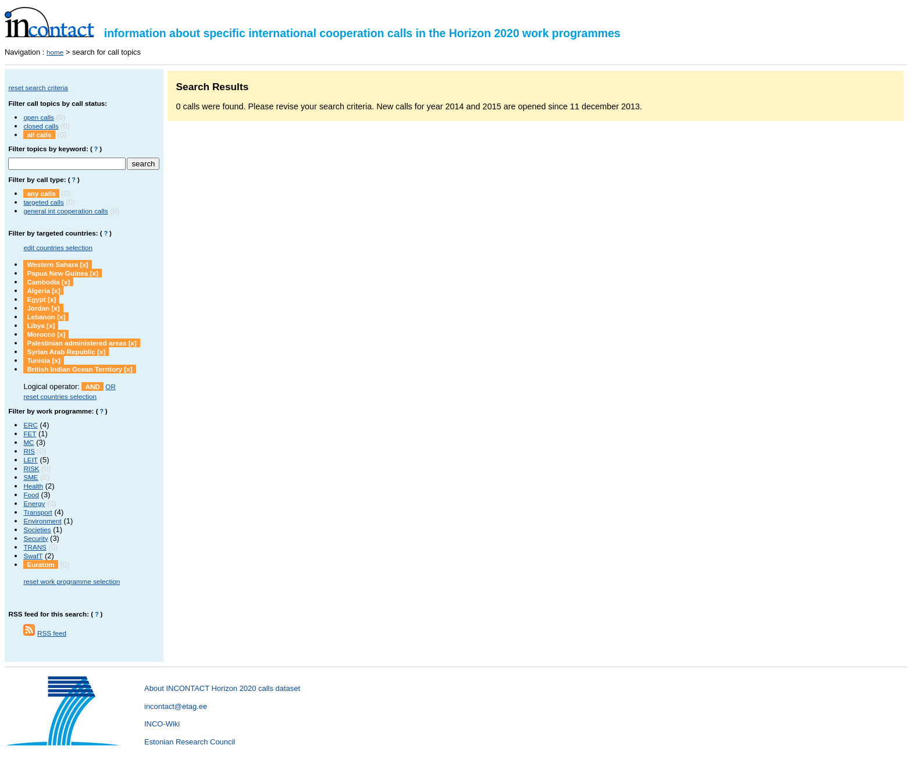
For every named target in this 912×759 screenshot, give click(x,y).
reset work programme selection (71, 581)
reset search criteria (37, 87)
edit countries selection (57, 247)
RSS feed (51, 633)
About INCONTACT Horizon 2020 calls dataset (222, 688)
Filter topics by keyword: (48, 148)
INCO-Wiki (162, 723)
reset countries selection (60, 396)
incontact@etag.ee (175, 706)
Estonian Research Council (189, 741)
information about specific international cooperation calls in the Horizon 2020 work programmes (313, 33)
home (55, 52)
